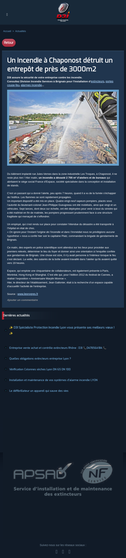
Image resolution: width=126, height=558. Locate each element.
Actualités (20, 31)
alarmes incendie (29, 85)
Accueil (7, 31)
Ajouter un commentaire (20, 300)
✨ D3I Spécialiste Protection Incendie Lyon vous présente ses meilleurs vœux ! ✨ (55, 327)
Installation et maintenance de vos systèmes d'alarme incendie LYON (48, 371)
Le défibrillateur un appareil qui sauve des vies (35, 382)
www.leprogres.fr (27, 294)
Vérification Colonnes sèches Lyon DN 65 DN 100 (36, 361)
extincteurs (97, 81)
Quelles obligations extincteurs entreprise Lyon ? (36, 351)
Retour (9, 43)
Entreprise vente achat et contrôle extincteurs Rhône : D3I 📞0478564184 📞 (52, 340)
